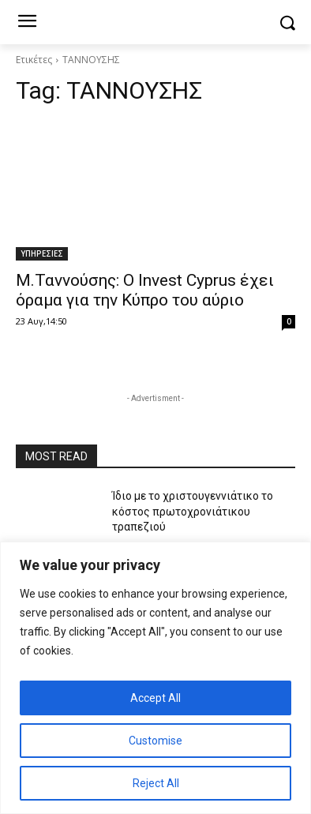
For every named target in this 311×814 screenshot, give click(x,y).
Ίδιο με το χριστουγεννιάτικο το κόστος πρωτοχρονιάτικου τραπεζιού (192, 511)
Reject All (156, 783)
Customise (155, 740)
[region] (155, 678)
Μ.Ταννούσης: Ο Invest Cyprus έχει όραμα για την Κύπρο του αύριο (145, 290)
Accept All (155, 698)
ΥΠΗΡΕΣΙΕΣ (42, 253)
